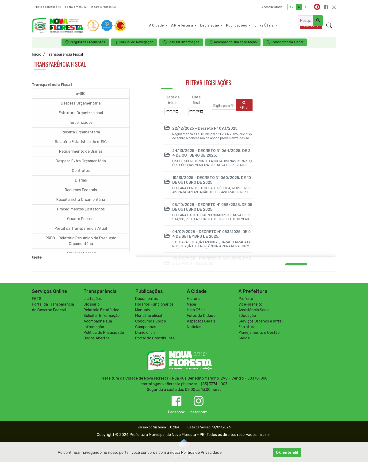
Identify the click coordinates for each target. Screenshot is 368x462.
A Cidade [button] (157, 25)
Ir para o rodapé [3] (103, 6)
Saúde (244, 338)
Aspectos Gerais (201, 321)
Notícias (194, 327)
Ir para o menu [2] (76, 6)
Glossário (92, 304)
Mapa (191, 304)
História (193, 299)
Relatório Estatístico (101, 310)
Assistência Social (254, 310)
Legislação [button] (210, 25)
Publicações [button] (237, 25)
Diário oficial (146, 332)
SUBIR (265, 435)
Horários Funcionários (154, 304)
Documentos (146, 299)
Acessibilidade (272, 7)
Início (36, 54)
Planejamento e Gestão (259, 332)
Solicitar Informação (101, 316)
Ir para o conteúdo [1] (47, 6)
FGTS (36, 299)
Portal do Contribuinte (155, 338)
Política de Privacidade (104, 332)
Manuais (142, 310)
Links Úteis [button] (264, 25)
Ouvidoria (311, 25)
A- (306, 7)
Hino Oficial (197, 310)
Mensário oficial (148, 316)
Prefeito (245, 299)
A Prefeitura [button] (182, 25)
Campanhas (145, 327)
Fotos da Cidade (201, 316)
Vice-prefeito (250, 304)
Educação (247, 316)
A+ (291, 7)
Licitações (93, 299)
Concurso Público (150, 321)
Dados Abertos (96, 338)
